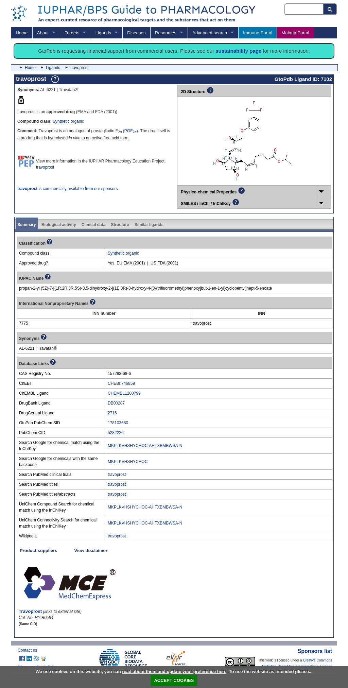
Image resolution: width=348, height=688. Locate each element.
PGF (130, 130)
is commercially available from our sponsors (67, 188)
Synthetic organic (68, 121)
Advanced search (209, 32)
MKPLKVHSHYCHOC (127, 461)
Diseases (136, 32)
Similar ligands (149, 224)
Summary (26, 224)
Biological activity (58, 224)
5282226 (116, 432)
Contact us (27, 650)
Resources (165, 32)
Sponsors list (315, 651)
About (43, 32)
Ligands (103, 32)
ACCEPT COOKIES (174, 680)
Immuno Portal (257, 32)
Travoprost (30, 611)
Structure (120, 224)
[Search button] (330, 9)
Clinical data (94, 224)
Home (22, 32)
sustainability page (238, 51)
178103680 (118, 422)
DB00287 (116, 403)
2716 (112, 413)
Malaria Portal (295, 32)
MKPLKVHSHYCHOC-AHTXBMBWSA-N (145, 445)
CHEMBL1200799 (124, 393)
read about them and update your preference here (174, 671)
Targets (72, 32)
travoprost (45, 167)
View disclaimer (90, 550)
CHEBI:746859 (121, 383)
